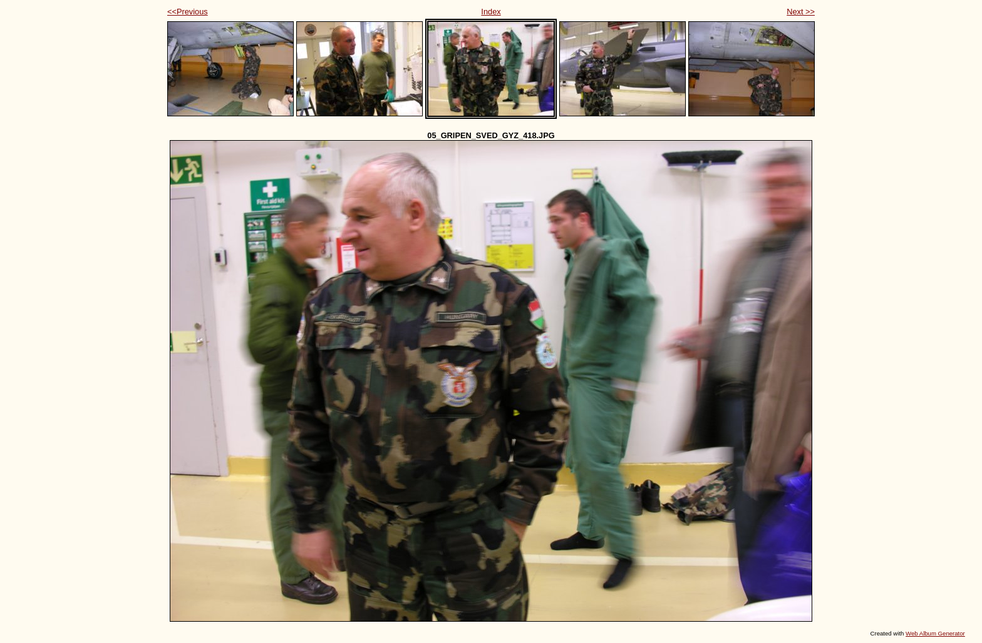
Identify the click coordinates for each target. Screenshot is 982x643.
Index (490, 11)
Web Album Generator (935, 633)
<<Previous (187, 11)
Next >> (801, 11)
